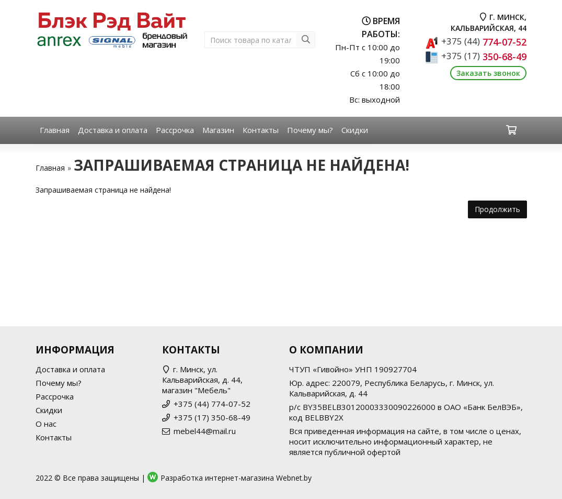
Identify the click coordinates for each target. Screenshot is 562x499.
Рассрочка (175, 130)
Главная (55, 130)
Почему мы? (310, 130)
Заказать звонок (488, 73)
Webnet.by (294, 478)
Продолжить (497, 209)
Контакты (261, 130)
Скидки (354, 130)
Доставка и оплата (112, 130)
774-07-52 (483, 42)
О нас (46, 423)
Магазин (218, 130)
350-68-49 (483, 56)
